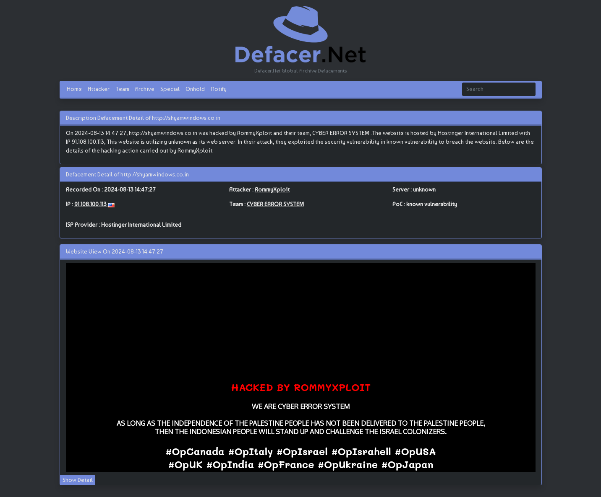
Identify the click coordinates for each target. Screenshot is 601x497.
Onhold (195, 88)
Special (170, 88)
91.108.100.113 (91, 204)
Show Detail (78, 479)
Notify (219, 88)
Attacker (99, 88)
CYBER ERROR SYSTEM (275, 204)
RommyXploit (272, 189)
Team (122, 88)
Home (74, 88)
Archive (144, 88)
